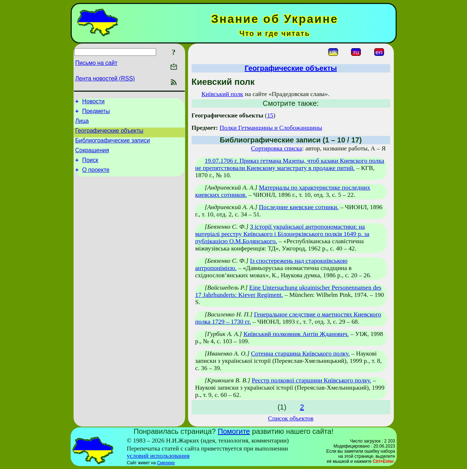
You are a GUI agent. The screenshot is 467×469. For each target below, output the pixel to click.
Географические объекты (109, 135)
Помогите (234, 431)
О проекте (95, 178)
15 (270, 115)
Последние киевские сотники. (299, 207)
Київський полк (222, 94)
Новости (93, 102)
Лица (82, 124)
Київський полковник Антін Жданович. (296, 334)
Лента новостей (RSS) (105, 78)
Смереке (166, 462)
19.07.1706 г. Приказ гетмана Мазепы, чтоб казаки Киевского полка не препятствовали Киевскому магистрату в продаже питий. (289, 164)
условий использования (158, 455)
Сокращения (92, 157)
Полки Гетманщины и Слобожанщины (271, 127)
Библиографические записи (112, 146)
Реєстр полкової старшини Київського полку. (311, 380)
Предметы (96, 113)
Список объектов (290, 418)
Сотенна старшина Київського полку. (300, 353)
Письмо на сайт (96, 63)
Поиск (90, 168)
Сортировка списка (276, 148)
